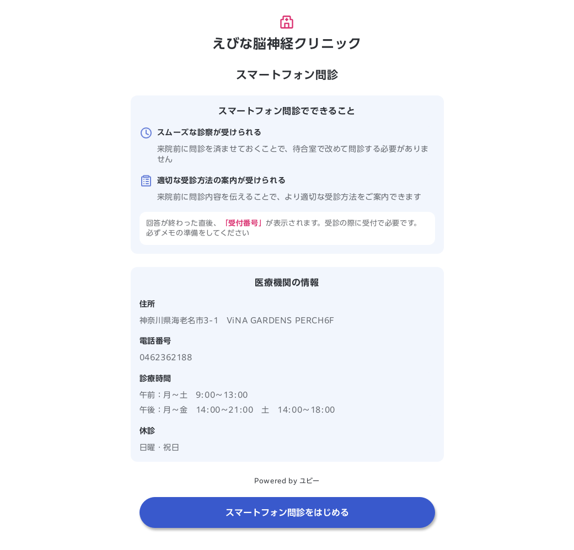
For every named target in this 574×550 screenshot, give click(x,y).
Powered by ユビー (286, 480)
